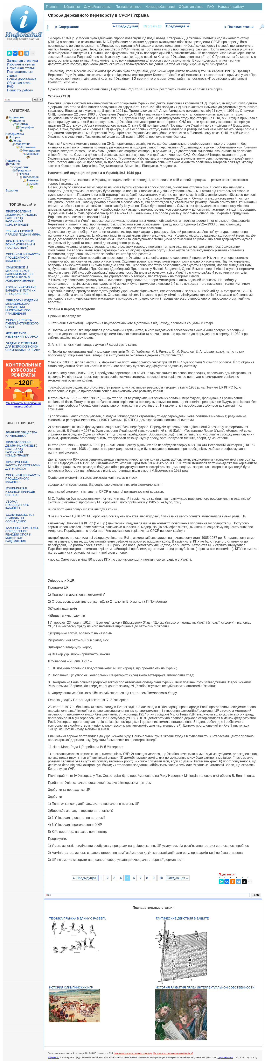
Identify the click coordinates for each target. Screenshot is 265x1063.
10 (161, 878)
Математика (27, 147)
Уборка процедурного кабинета (17, 505)
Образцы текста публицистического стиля (22, 323)
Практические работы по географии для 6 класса (23, 465)
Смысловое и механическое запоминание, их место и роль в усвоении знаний (19, 274)
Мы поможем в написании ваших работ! (23, 404)
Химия (34, 183)
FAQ (10, 86)
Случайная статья (21, 68)
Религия (14, 164)
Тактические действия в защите (182, 918)
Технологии (23, 170)
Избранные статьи (21, 64)
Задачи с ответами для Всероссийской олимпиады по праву (22, 346)
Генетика (22, 124)
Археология (17, 117)
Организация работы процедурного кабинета (22, 258)
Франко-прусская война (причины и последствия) (20, 244)
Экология (11, 190)
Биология (18, 120)
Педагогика (12, 160)
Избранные (71, 6)
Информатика (14, 134)
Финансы (32, 180)
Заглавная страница (22, 60)
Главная (52, 6)
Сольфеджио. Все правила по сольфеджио (19, 518)
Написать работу (20, 90)
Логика (16, 140)
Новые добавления (21, 79)
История (14, 137)
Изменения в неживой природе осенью (20, 492)
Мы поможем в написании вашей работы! (173, 1053)
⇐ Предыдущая (125, 26)
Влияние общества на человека (21, 434)
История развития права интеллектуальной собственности (205, 987)
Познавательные (128, 6)
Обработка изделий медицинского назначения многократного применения (21, 307)
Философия (31, 177)
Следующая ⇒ (177, 26)
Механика (33, 153)
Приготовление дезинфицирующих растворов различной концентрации (21, 218)
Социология (20, 167)
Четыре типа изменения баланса (21, 335)
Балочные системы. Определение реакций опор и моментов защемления (22, 534)
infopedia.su (53, 1057)
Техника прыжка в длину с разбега (77, 918)
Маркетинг (23, 144)
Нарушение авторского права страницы (133, 1053)
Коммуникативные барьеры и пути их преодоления (20, 290)
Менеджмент (31, 150)
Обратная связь (19, 83)
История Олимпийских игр (71, 987)
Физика (24, 173)
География (26, 127)
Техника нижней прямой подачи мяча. (23, 233)
